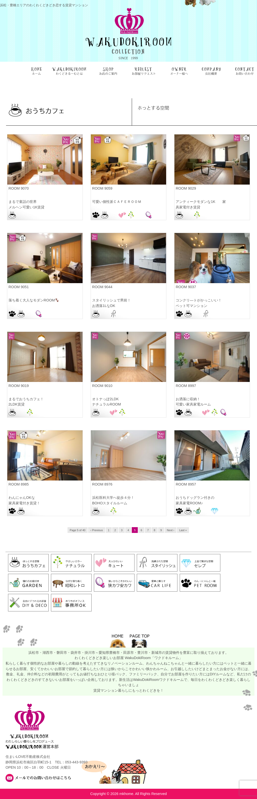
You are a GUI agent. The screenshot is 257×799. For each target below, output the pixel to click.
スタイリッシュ (113, 313)
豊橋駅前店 (232, 511)
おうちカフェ (12, 215)
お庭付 (197, 511)
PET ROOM (96, 215)
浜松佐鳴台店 (140, 215)
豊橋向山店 (223, 511)
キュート (122, 215)
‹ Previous (96, 530)
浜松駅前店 (30, 215)
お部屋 (21, 215)
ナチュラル (131, 215)
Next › (170, 530)
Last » (183, 530)
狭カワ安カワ (148, 215)
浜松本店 (206, 215)
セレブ (214, 511)
